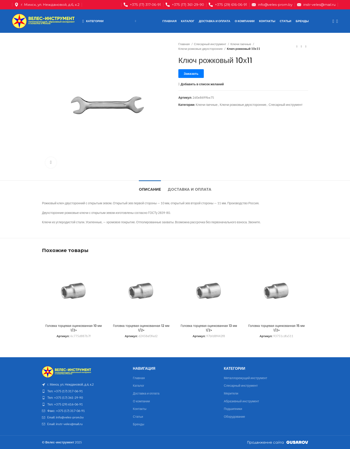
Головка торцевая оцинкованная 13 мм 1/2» (209, 328)
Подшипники (233, 409)
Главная (184, 44)
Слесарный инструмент (210, 44)
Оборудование (234, 416)
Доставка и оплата (146, 393)
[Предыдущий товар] (297, 46)
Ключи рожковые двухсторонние (200, 48)
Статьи (138, 416)
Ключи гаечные (241, 44)
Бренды (138, 424)
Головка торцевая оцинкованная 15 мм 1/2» (276, 328)
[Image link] (66, 371)
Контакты (139, 409)
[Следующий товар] (306, 46)
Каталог (138, 385)
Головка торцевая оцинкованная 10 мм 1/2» (73, 328)
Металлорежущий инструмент (245, 378)
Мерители (231, 393)
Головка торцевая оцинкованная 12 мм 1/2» (141, 328)
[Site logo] (43, 21)
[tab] (150, 187)
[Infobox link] (142, 4)
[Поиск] (331, 21)
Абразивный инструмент (241, 401)
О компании (141, 401)
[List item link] (84, 391)
